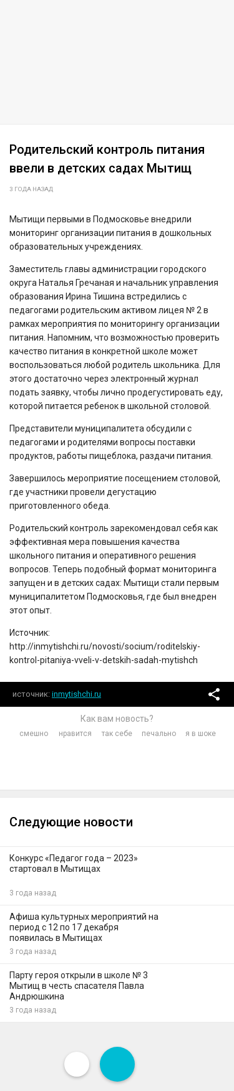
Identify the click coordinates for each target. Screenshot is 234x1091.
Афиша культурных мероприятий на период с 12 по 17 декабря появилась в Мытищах (83, 927)
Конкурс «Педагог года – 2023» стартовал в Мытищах (73, 863)
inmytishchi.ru (76, 694)
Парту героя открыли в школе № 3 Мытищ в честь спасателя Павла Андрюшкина (78, 985)
